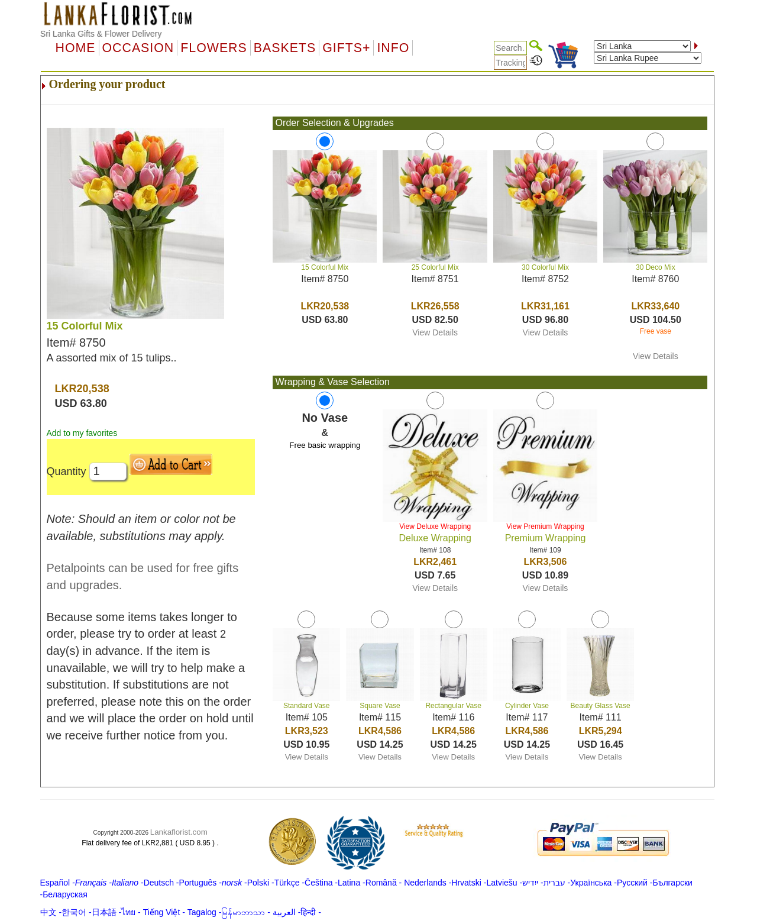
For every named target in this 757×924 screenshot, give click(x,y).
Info (393, 48)
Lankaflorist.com (179, 832)
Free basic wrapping (324, 445)
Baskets (285, 48)
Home (76, 48)
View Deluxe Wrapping (435, 526)
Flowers (213, 48)
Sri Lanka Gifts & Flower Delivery (100, 33)
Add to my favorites (82, 433)
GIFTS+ (346, 48)
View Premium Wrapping (545, 526)
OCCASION (138, 48)
